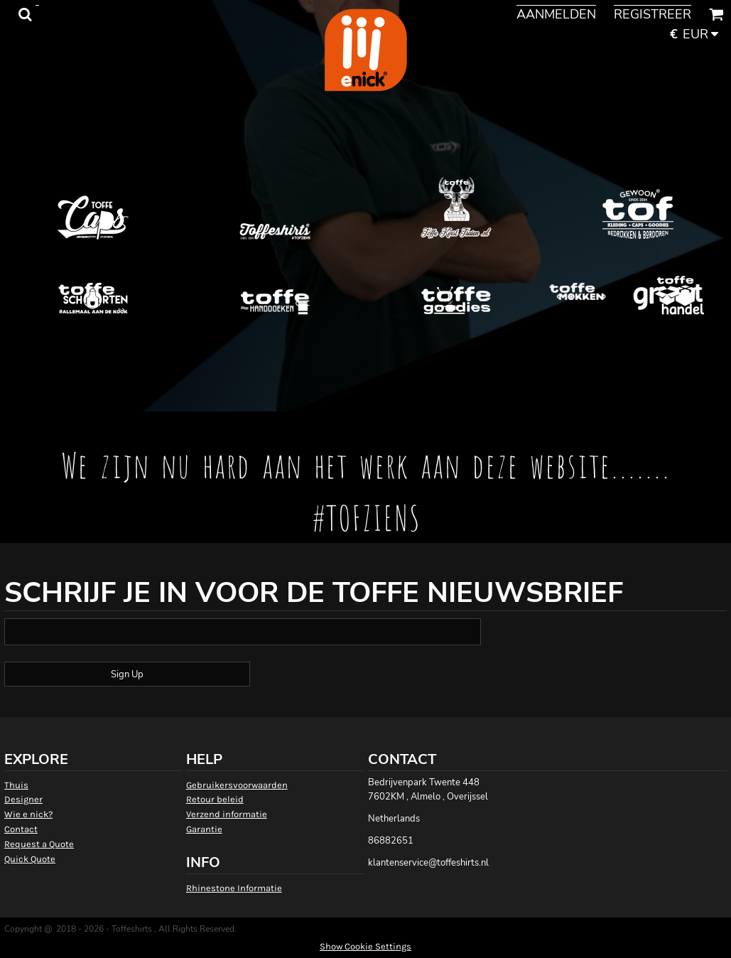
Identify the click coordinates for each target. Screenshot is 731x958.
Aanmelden (556, 14)
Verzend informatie (226, 814)
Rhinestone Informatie (234, 888)
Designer (23, 799)
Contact (21, 829)
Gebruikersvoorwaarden (237, 785)
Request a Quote (39, 844)
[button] (25, 14)
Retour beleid (215, 799)
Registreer (652, 14)
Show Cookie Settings (365, 946)
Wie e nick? (28, 814)
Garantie (204, 829)
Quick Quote (29, 859)
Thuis (16, 785)
